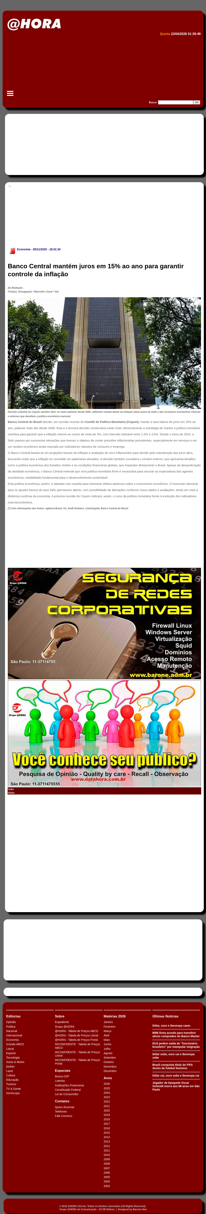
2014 (107, 1137)
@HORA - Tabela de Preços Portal (76, 1039)
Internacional (14, 1035)
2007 (107, 1168)
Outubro (109, 1062)
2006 (107, 1172)
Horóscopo (13, 1093)
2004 (107, 1181)
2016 (107, 1128)
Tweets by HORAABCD (19, 991)
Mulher (10, 1066)
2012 (107, 1146)
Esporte (11, 1053)
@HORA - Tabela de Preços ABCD (76, 1031)
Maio (107, 1039)
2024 (107, 1092)
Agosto (108, 1053)
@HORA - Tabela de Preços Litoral (76, 1035)
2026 (107, 1083)
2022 (107, 1101)
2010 (107, 1154)
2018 (107, 1119)
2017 (107, 1123)
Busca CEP (62, 1076)
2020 (107, 1110)
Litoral (10, 1048)
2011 (107, 1150)
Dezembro (110, 1071)
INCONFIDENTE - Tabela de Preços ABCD (77, 1046)
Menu (10, 95)
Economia (23, 249)
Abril (106, 1035)
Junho (107, 1044)
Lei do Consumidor (67, 1094)
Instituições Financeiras (69, 1085)
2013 (107, 1141)
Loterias (60, 1080)
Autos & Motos (15, 1062)
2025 (107, 1088)
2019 (107, 1115)
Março (107, 1031)
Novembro (110, 1066)
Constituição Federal (68, 1089)
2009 (107, 1159)
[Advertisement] (102, 67)
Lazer (9, 1071)
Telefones (61, 1111)
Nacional (11, 1031)
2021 (107, 1106)
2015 (107, 1132)
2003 (107, 1186)
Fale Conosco (63, 1116)
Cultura (10, 1075)
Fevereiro (109, 1026)
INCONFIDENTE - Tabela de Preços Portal (77, 1061)
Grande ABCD (15, 1044)
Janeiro (108, 1022)
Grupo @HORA (64, 1026)
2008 (107, 1163)
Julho (107, 1048)
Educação (12, 1079)
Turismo (11, 1084)
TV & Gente (13, 1088)
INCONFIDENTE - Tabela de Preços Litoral (77, 1054)
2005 (107, 1177)
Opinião (11, 1022)
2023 (107, 1097)
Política (10, 1026)
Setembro (110, 1057)
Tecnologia (13, 1057)
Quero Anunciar (64, 1107)
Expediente (62, 1022)
